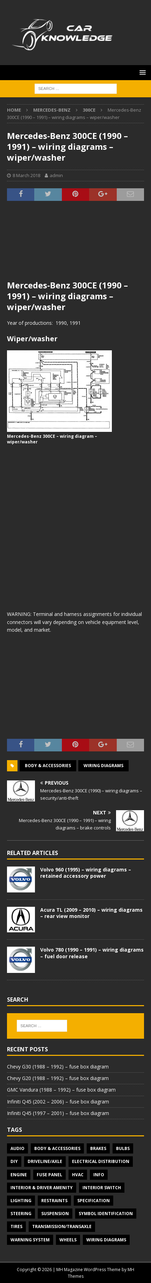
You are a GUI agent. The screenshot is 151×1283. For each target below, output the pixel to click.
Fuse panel (49, 1175)
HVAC (78, 1175)
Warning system (30, 1240)
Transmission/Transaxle (62, 1226)
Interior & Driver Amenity (41, 1188)
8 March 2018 (26, 175)
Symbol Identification (106, 1214)
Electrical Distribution (100, 1161)
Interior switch (101, 1188)
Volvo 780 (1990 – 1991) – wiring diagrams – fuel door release (92, 952)
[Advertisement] (75, 245)
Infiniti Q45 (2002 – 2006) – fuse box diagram (58, 1101)
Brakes (98, 1148)
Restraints (54, 1201)
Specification (93, 1201)
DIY (14, 1161)
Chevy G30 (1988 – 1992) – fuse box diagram (58, 1066)
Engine (18, 1175)
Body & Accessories (48, 766)
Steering (20, 1214)
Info (98, 1175)
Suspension (55, 1214)
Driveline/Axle (45, 1161)
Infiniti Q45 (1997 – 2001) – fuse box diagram (58, 1113)
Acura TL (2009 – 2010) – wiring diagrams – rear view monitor (91, 912)
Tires (16, 1226)
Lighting (20, 1201)
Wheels (68, 1240)
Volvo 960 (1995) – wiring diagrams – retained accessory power (85, 872)
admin (56, 175)
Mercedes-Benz (52, 110)
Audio (17, 1148)
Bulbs (123, 1148)
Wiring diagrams (103, 766)
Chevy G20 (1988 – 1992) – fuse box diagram (58, 1078)
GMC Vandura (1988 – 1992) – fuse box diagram (61, 1089)
